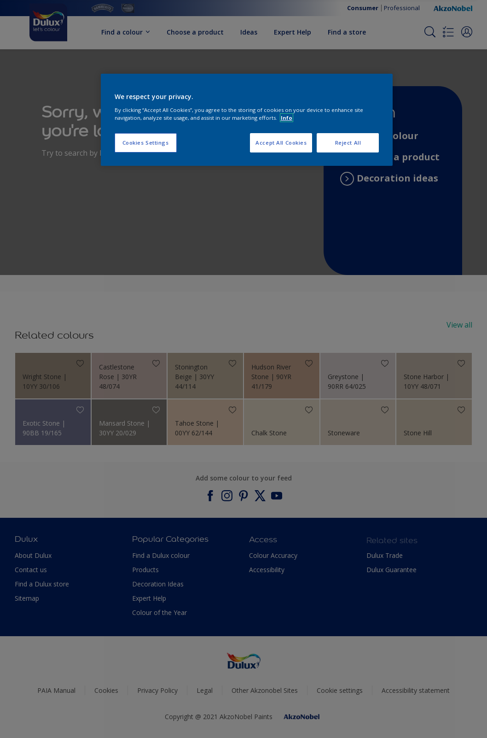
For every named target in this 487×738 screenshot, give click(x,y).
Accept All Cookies (281, 142)
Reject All (348, 142)
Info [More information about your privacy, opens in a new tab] (286, 117)
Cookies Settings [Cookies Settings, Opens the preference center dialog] (145, 142)
